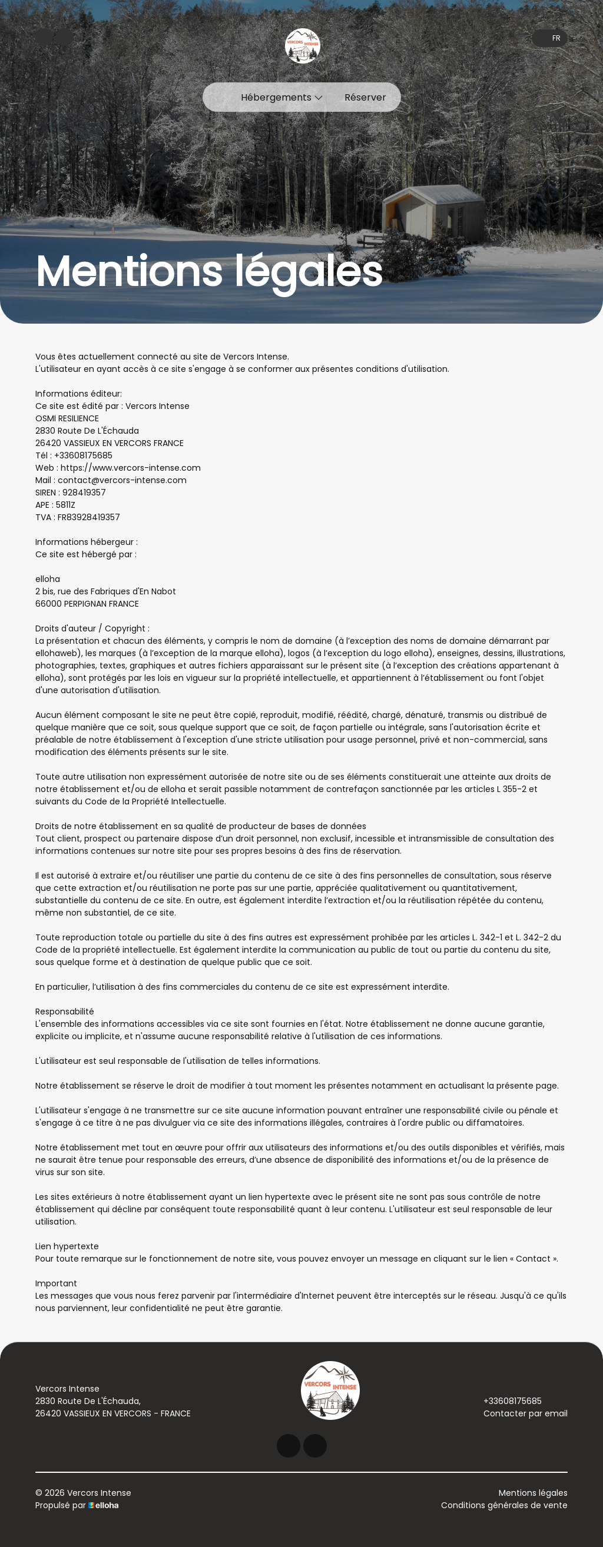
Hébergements (282, 97)
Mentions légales (533, 1493)
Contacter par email (519, 1413)
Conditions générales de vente (504, 1505)
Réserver (365, 97)
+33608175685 (506, 1401)
